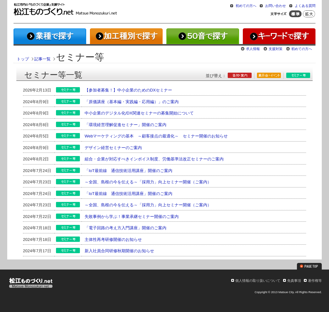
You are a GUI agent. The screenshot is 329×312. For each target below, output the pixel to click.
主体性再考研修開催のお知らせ (113, 239)
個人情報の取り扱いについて (257, 280)
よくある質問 (305, 6)
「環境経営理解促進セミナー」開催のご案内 (125, 124)
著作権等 (315, 280)
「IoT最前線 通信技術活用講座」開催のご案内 (128, 170)
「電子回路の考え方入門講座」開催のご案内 (125, 228)
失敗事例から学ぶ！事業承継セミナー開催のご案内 (132, 216)
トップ (23, 59)
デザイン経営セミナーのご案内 (113, 147)
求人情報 (253, 49)
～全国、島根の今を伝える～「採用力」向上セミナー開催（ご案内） (148, 182)
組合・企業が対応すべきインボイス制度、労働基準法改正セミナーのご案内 (154, 159)
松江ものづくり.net (30, 283)
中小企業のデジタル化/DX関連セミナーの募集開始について (139, 113)
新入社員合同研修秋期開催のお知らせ (119, 250)
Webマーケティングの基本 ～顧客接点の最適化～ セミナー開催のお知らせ (156, 136)
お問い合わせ (275, 6)
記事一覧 (42, 59)
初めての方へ (246, 6)
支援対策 (275, 49)
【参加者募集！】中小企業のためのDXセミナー (128, 90)
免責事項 (294, 280)
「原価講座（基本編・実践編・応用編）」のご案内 (132, 101)
